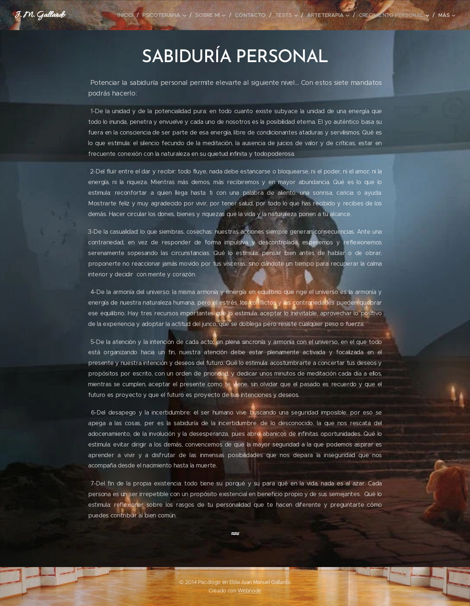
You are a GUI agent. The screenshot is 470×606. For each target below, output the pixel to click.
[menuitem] (129, 15)
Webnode (249, 590)
